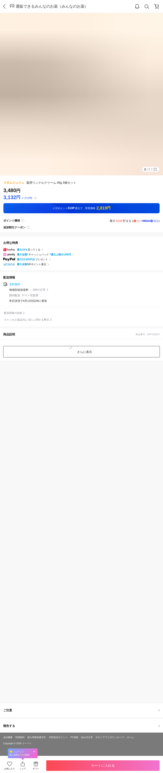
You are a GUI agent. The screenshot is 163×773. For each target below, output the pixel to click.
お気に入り (9, 768)
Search (147, 6)
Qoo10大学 (87, 737)
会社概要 (8, 737)
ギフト (36, 768)
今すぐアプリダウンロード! (110, 737)
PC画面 (74, 737)
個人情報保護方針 (36, 737)
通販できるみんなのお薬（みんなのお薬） (52, 6)
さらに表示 (84, 352)
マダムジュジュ (13, 182)
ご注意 (81, 710)
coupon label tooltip (28, 227)
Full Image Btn (155, 169)
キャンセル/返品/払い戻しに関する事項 (26, 319)
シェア (23, 768)
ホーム (130, 737)
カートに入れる (103, 765)
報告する (81, 726)
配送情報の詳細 (13, 312)
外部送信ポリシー (58, 737)
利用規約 (20, 737)
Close (34, 751)
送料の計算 (39, 289)
